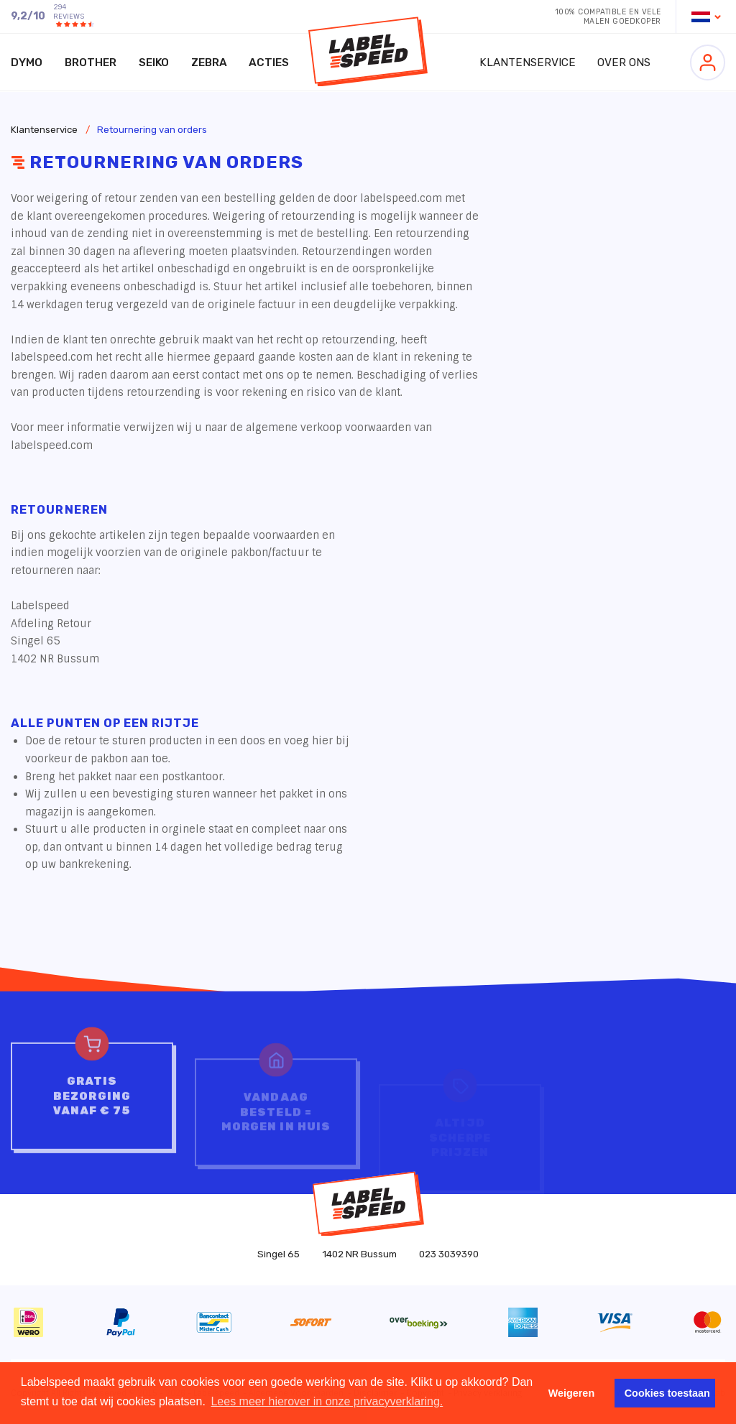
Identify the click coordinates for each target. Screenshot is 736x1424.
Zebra (209, 62)
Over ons (623, 62)
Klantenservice (527, 62)
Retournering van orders (152, 129)
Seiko (154, 62)
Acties (269, 62)
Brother (90, 62)
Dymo (26, 62)
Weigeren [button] (571, 1393)
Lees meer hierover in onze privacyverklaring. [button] (327, 1401)
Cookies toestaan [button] (667, 1393)
